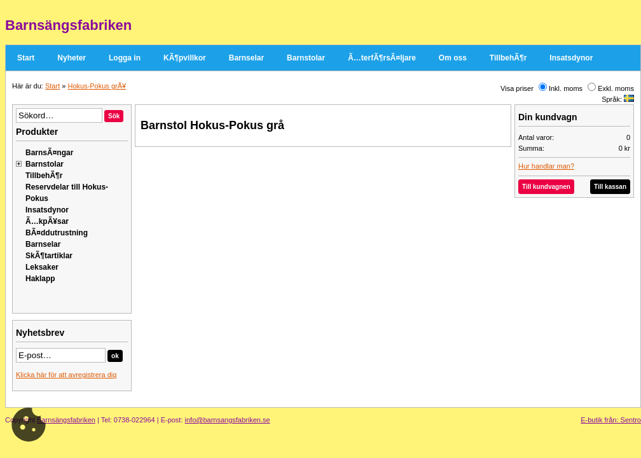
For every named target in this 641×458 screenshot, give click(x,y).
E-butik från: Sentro (611, 420)
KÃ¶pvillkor (184, 57)
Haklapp (40, 278)
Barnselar (246, 57)
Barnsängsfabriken (66, 420)
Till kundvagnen (546, 186)
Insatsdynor (571, 57)
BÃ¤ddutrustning (56, 232)
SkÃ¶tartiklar (48, 255)
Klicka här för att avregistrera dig (66, 374)
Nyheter (71, 57)
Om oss (453, 57)
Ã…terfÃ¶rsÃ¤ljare (382, 57)
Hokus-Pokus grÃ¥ (96, 86)
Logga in (125, 57)
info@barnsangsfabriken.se (227, 420)
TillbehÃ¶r (508, 57)
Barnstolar (306, 57)
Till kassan (610, 186)
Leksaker (42, 267)
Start (25, 57)
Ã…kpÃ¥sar (47, 221)
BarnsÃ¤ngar (49, 152)
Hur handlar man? (546, 166)
